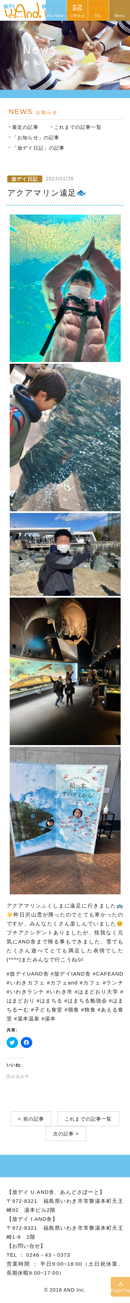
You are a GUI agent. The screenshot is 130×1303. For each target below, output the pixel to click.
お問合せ (77, 16)
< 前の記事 (31, 1119)
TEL (98, 16)
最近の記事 (25, 127)
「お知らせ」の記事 (36, 137)
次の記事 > (66, 1133)
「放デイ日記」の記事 (38, 148)
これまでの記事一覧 (78, 127)
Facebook (56, 16)
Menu (119, 16)
